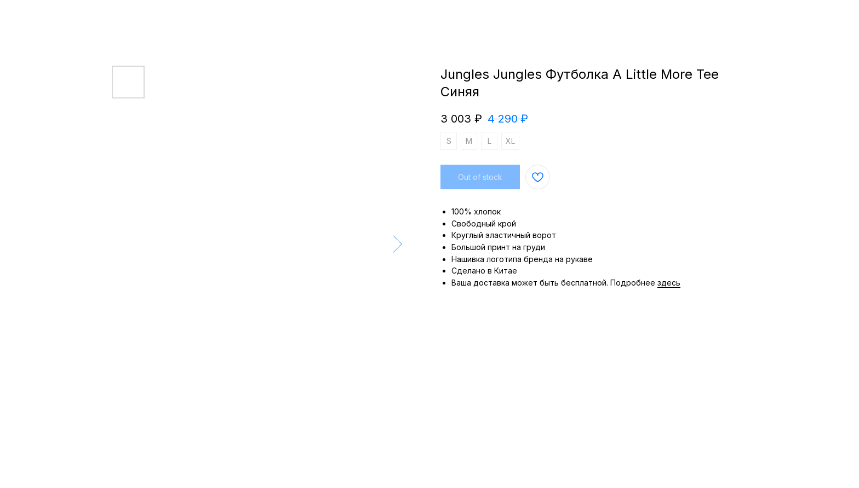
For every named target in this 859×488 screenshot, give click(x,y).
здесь (668, 282)
